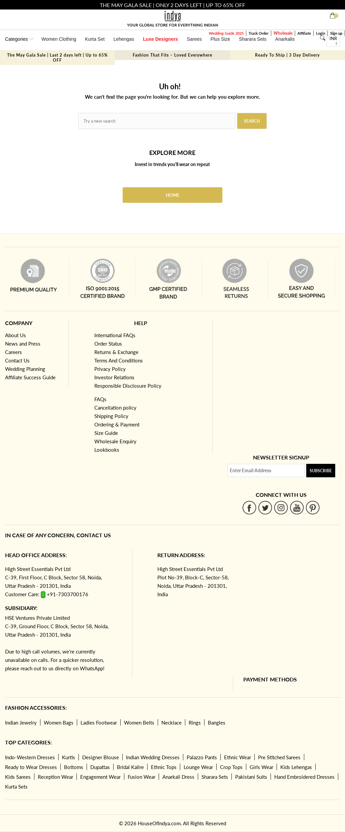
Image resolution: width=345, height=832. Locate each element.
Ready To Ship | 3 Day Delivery (287, 55)
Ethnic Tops (164, 767)
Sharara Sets (252, 39)
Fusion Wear (141, 777)
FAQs (100, 399)
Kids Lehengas (296, 767)
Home (172, 195)
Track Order (259, 33)
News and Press (22, 344)
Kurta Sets (16, 786)
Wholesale (283, 33)
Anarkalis (285, 39)
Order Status (108, 344)
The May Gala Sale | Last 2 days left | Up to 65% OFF (57, 58)
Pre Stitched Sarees (279, 757)
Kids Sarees (18, 777)
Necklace (171, 722)
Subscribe (321, 470)
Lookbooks (106, 450)
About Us (15, 335)
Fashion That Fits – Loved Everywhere (172, 55)
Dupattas (100, 767)
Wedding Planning (25, 369)
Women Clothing (58, 39)
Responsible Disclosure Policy (127, 386)
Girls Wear (261, 767)
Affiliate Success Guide (30, 377)
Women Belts (139, 722)
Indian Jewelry (21, 722)
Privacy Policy (110, 369)
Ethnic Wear (237, 757)
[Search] (322, 38)
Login (320, 33)
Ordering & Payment (116, 424)
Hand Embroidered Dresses (304, 777)
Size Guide (106, 433)
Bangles (216, 722)
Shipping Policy (111, 416)
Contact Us (17, 360)
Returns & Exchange (116, 352)
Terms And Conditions (118, 360)
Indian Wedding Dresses (153, 757)
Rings (195, 722)
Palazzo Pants (202, 757)
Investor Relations (114, 377)
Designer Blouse (100, 757)
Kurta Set (94, 39)
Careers (13, 352)
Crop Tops (231, 767)
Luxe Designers (160, 39)
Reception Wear (55, 777)
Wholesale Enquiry (115, 441)
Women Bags (58, 722)
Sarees (194, 39)
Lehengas (124, 39)
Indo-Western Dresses (30, 757)
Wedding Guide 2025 (226, 33)
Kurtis (68, 757)
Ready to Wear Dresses (31, 767)
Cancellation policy (115, 408)
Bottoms (73, 767)
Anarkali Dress (178, 777)
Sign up (336, 33)
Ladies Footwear (99, 722)
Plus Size (220, 39)
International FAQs (114, 335)
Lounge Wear (198, 767)
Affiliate (304, 33)
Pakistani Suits (251, 777)
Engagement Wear (100, 777)
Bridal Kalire (130, 767)
